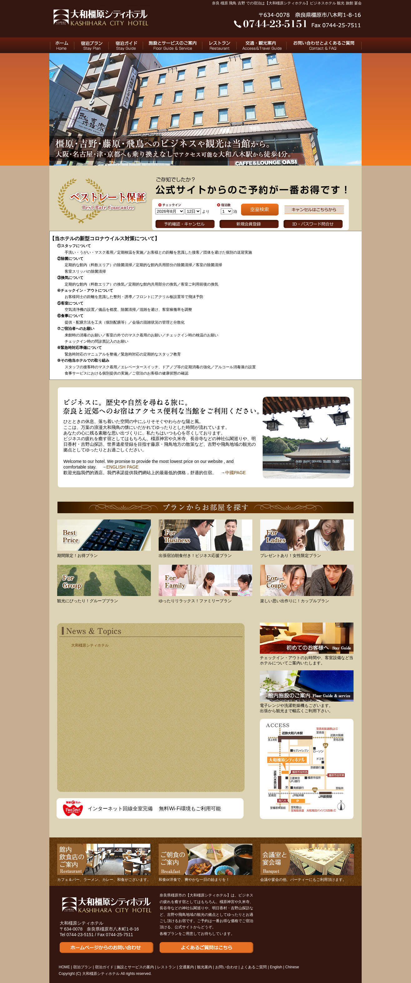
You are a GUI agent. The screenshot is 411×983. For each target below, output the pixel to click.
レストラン (219, 45)
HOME (61, 45)
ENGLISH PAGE (122, 466)
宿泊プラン (91, 45)
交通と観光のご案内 (262, 45)
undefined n (169, 211)
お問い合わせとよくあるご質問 (324, 45)
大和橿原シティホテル (90, 645)
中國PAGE (235, 472)
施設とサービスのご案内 (172, 45)
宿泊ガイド (126, 45)
